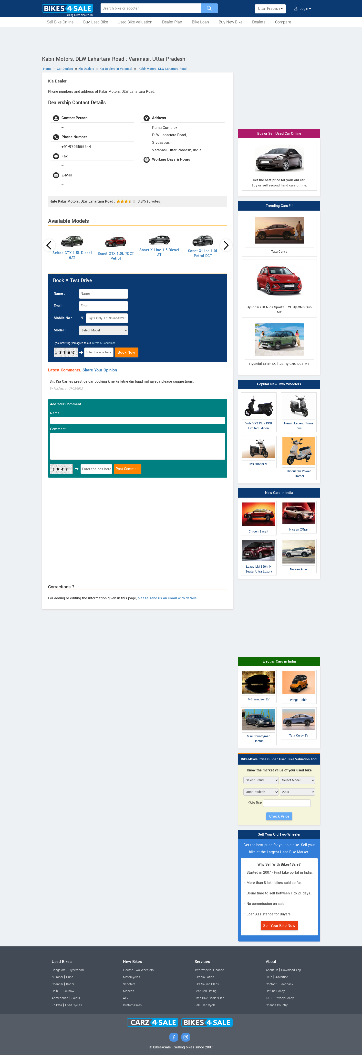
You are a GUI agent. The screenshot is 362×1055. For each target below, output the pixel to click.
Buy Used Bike (95, 22)
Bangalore (59, 970)
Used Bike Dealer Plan (209, 998)
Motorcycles (131, 977)
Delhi (55, 991)
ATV (125, 998)
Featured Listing (206, 991)
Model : (60, 330)
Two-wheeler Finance (209, 970)
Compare (283, 22)
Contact (271, 984)
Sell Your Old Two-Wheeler (279, 834)
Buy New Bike (230, 22)
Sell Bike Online (60, 22)
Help (269, 977)
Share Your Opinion (100, 370)
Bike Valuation (204, 977)
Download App (291, 970)
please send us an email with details (167, 598)
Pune (69, 977)
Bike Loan (200, 22)
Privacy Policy (284, 998)
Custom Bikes (132, 1005)
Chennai (57, 984)
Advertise (281, 977)
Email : (59, 305)
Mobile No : (63, 318)
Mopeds (128, 991)
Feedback (286, 984)
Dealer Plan (172, 22)
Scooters (129, 984)
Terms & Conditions (103, 343)
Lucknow (68, 991)
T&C (268, 998)
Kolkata (57, 1005)
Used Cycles (73, 1005)
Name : (59, 293)
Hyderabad (76, 970)
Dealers (258, 22)
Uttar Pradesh (270, 8)
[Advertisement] (181, 41)
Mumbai (57, 977)
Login (302, 8)
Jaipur (76, 998)
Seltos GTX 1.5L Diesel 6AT (72, 255)
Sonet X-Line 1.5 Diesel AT (159, 252)
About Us (272, 970)
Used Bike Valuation (135, 22)
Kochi (70, 984)
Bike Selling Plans (207, 984)
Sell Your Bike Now (279, 925)
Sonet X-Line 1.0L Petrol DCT (203, 253)
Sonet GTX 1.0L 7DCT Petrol (116, 256)
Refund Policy (275, 991)
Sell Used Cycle (205, 1005)
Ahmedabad (60, 998)
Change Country (277, 1005)
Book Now (126, 352)
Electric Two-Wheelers (138, 970)
